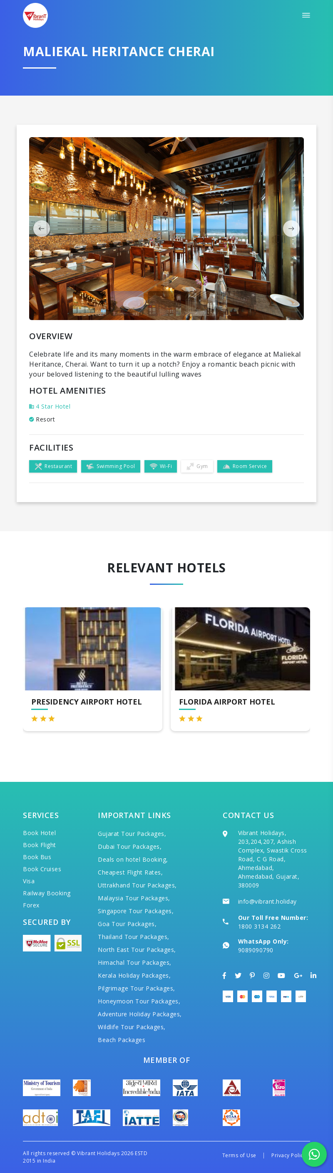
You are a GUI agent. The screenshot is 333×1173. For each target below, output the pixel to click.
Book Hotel (39, 833)
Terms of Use (239, 1155)
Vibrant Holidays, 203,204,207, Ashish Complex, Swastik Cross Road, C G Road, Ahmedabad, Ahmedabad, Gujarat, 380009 (272, 859)
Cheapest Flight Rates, (130, 872)
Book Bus (37, 857)
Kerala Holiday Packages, (134, 975)
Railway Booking (47, 893)
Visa (29, 881)
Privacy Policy (288, 1155)
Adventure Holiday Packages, (140, 1014)
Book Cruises (42, 869)
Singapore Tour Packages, (136, 911)
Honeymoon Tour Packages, (139, 1001)
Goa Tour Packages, (127, 924)
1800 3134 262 (259, 926)
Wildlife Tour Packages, (132, 1027)
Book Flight (39, 845)
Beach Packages (121, 1040)
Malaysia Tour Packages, (134, 898)
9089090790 (255, 950)
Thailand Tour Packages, (133, 937)
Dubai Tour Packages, (130, 846)
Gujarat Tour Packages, (132, 834)
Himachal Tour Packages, (134, 962)
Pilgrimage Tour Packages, (136, 988)
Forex (31, 905)
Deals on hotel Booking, (133, 859)
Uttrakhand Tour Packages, (137, 885)
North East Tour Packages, (137, 950)
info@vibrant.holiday (267, 901)
